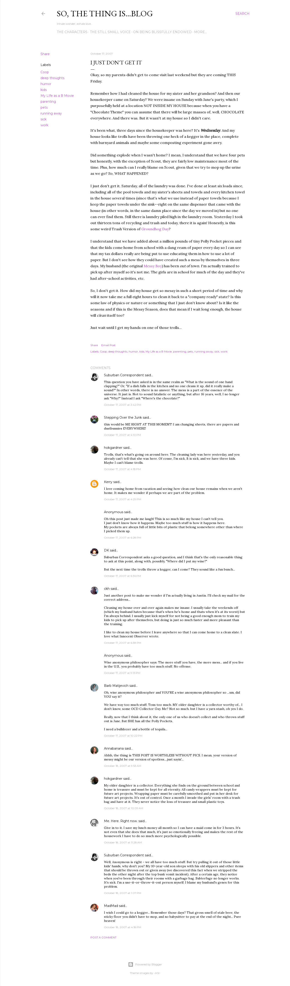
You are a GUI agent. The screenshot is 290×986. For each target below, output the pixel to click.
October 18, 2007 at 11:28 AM (123, 842)
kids (44, 90)
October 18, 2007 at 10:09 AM (123, 808)
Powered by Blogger (145, 964)
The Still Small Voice (110, 32)
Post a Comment (103, 937)
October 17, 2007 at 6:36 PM (122, 576)
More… (200, 32)
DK (106, 550)
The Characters (72, 32)
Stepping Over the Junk (123, 417)
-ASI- (157, 973)
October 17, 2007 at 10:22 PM (123, 735)
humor (46, 84)
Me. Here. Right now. (121, 821)
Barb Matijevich (116, 686)
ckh (107, 589)
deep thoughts (52, 78)
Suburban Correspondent (124, 375)
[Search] (242, 13)
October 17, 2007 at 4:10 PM (122, 435)
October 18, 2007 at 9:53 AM (122, 765)
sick (43, 119)
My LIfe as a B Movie (57, 96)
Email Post (108, 345)
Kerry (108, 482)
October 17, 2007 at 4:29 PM (122, 499)
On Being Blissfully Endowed (162, 32)
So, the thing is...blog (105, 13)
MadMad (111, 906)
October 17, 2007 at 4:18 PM (122, 469)
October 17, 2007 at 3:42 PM (122, 404)
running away (51, 113)
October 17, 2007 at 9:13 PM (122, 673)
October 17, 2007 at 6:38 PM (122, 642)
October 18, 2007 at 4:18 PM (122, 927)
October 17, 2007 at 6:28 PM (122, 537)
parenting (48, 102)
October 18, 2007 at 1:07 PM (122, 893)
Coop (45, 72)
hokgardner (113, 448)
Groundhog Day (155, 229)
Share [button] (45, 54)
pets (44, 107)
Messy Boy (153, 266)
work (44, 125)
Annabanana (114, 748)
